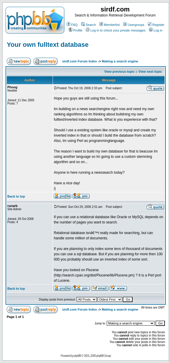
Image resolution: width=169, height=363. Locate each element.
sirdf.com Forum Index (79, 61)
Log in (155, 30)
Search (88, 24)
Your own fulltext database (47, 44)
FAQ (72, 24)
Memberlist (109, 24)
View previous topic (119, 71)
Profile (75, 30)
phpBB (77, 355)
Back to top (16, 196)
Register (156, 24)
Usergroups (133, 24)
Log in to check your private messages (115, 30)
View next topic (150, 71)
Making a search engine (120, 61)
